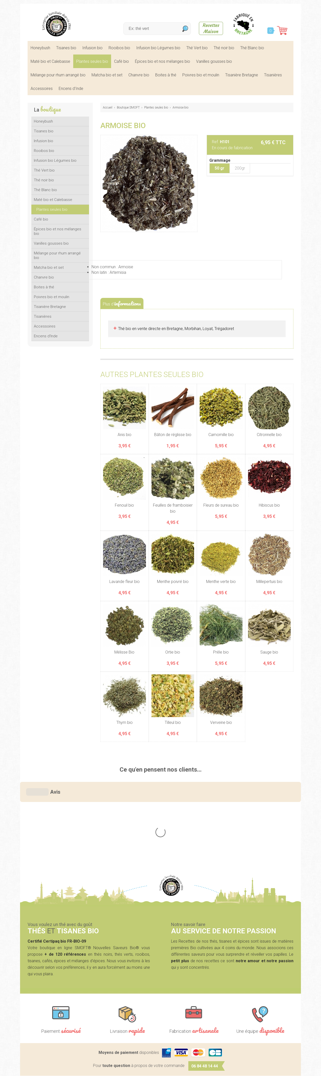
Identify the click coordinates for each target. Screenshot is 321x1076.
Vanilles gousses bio (214, 61)
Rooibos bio (119, 47)
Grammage (219, 160)
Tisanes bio (66, 47)
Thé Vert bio (197, 47)
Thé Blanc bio (252, 47)
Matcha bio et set (107, 75)
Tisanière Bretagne (241, 75)
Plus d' (122, 303)
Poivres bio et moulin (200, 75)
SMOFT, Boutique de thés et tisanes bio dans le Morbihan (56, 23)
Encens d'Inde (71, 88)
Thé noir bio (224, 47)
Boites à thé (165, 75)
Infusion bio (92, 47)
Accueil (107, 107)
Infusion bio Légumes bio (158, 47)
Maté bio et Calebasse (50, 61)
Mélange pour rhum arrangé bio (58, 75)
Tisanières (273, 75)
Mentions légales (124, 1068)
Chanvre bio (138, 75)
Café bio (121, 61)
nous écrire (263, 994)
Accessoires (42, 88)
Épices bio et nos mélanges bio (162, 61)
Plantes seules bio (92, 61)
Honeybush (40, 47)
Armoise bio (180, 107)
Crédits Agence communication (184, 1068)
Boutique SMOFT (128, 107)
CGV (148, 1068)
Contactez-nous (258, 1027)
